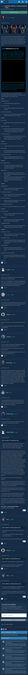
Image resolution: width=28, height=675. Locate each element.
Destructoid (7, 36)
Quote (5, 262)
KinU (7, 392)
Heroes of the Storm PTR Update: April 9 (14, 647)
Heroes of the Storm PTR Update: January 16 (15, 661)
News (12, 9)
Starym (3, 9)
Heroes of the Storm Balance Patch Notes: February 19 (16, 668)
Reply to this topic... (7, 615)
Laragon (8, 269)
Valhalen (8, 314)
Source (3, 260)
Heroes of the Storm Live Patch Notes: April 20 (15, 641)
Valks (7, 519)
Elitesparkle (9, 642)
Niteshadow (9, 362)
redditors (15, 39)
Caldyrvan (8, 336)
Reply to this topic (14, 12)
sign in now (7, 608)
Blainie (16, 558)
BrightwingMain (10, 432)
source (15, 48)
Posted (5, 22)
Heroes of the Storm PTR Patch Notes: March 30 (15, 654)
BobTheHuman (10, 413)
